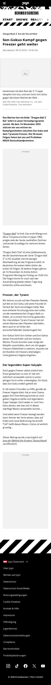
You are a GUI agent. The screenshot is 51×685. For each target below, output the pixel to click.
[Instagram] (8, 666)
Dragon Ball (10, 233)
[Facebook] (25, 666)
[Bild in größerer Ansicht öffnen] (25, 73)
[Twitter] (34, 666)
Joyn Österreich (16, 561)
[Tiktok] (17, 666)
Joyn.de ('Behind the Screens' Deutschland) (25, 440)
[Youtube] (43, 666)
